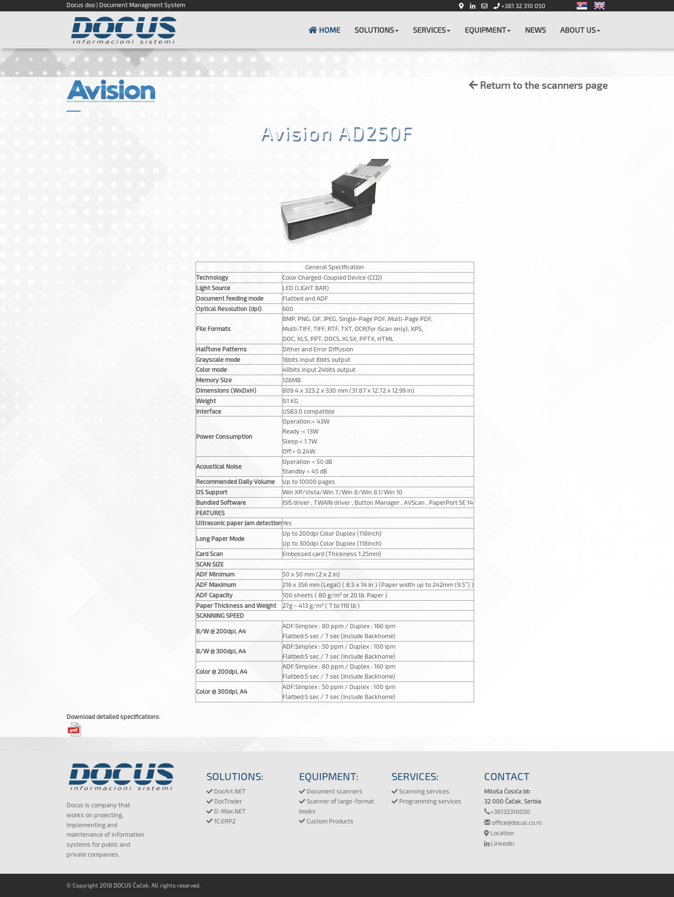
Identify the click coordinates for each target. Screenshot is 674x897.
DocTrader (224, 801)
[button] (376, 30)
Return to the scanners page (538, 84)
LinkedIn (499, 843)
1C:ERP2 (220, 821)
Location (499, 833)
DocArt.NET (226, 791)
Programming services (426, 801)
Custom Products (326, 821)
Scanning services (420, 791)
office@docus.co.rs (513, 822)
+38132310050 (507, 811)
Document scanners (331, 791)
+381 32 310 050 (519, 5)
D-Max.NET (226, 811)
